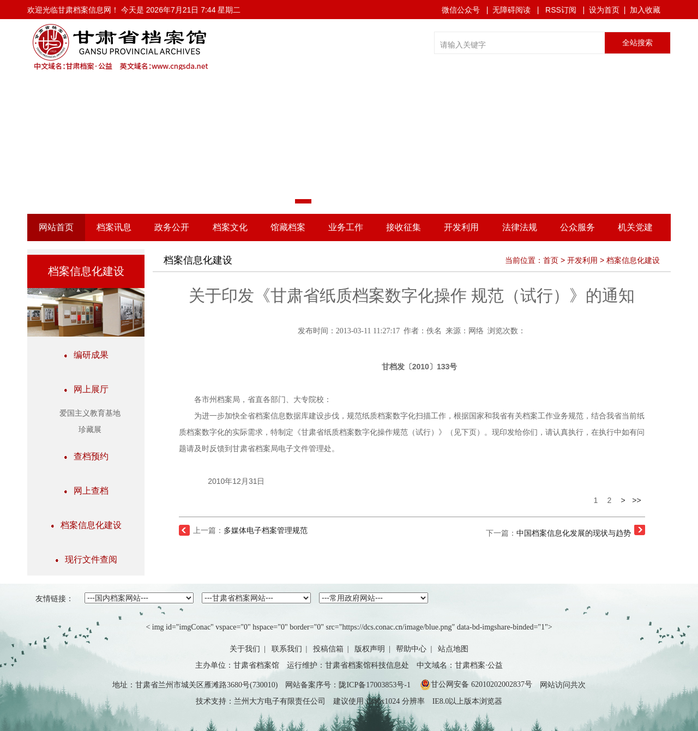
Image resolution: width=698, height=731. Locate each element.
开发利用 (461, 227)
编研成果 (86, 354)
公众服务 (577, 227)
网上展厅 (86, 389)
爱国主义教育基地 (90, 413)
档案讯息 (114, 227)
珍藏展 (90, 430)
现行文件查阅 (86, 559)
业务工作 (345, 227)
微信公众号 (461, 9)
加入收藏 (645, 9)
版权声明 (369, 649)
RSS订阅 (560, 9)
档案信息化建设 (86, 525)
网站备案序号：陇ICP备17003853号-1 (347, 685)
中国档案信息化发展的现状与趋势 (573, 533)
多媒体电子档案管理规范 (266, 530)
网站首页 (56, 227)
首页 (550, 260)
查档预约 (86, 456)
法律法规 (519, 227)
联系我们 (287, 649)
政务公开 (171, 227)
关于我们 (245, 649)
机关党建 (635, 227)
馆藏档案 (287, 227)
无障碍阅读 (511, 9)
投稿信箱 (328, 649)
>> (636, 500)
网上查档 (86, 490)
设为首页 (604, 9)
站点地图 (453, 649)
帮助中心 (411, 649)
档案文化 (230, 227)
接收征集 (403, 227)
